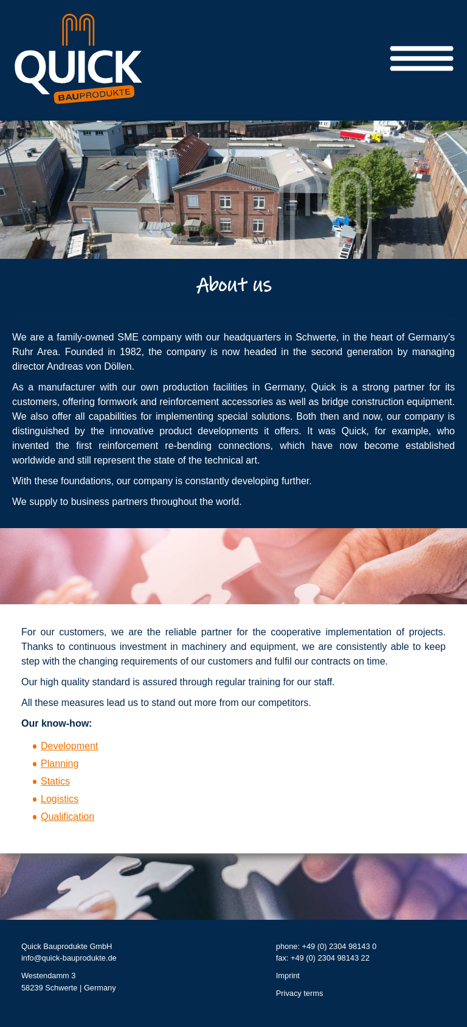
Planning (59, 764)
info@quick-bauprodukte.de (69, 958)
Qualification (67, 817)
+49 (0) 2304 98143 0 (339, 947)
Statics (55, 782)
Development (69, 746)
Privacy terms (299, 994)
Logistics (59, 799)
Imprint (288, 976)
